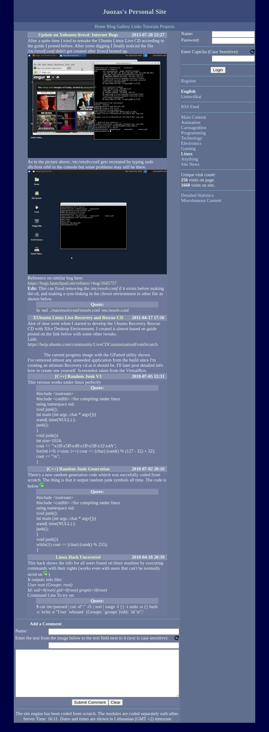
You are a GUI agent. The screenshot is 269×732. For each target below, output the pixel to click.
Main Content (193, 117)
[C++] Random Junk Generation (78, 468)
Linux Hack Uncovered (78, 557)
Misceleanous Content (201, 200)
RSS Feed (190, 106)
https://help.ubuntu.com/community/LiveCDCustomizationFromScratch (93, 344)
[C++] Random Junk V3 (78, 376)
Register (188, 80)
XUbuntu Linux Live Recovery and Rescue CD (78, 317)
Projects (167, 26)
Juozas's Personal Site (135, 11)
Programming (193, 132)
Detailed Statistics (197, 195)
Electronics (191, 143)
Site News (190, 164)
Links (136, 26)
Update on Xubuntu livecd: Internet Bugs (78, 34)
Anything (189, 158)
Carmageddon (193, 127)
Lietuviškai (191, 96)
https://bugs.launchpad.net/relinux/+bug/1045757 (72, 283)
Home (100, 26)
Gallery (123, 26)
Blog (111, 26)
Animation (190, 122)
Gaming (188, 148)
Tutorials (151, 26)
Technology (191, 138)
